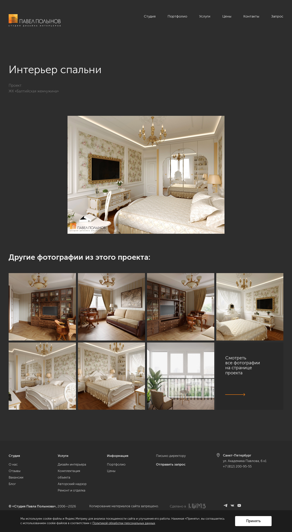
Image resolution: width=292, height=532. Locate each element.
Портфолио (177, 16)
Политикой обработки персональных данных (123, 523)
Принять (253, 521)
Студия (150, 16)
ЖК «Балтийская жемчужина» (34, 79)
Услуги (204, 16)
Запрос (277, 16)
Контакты (251, 16)
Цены (226, 16)
